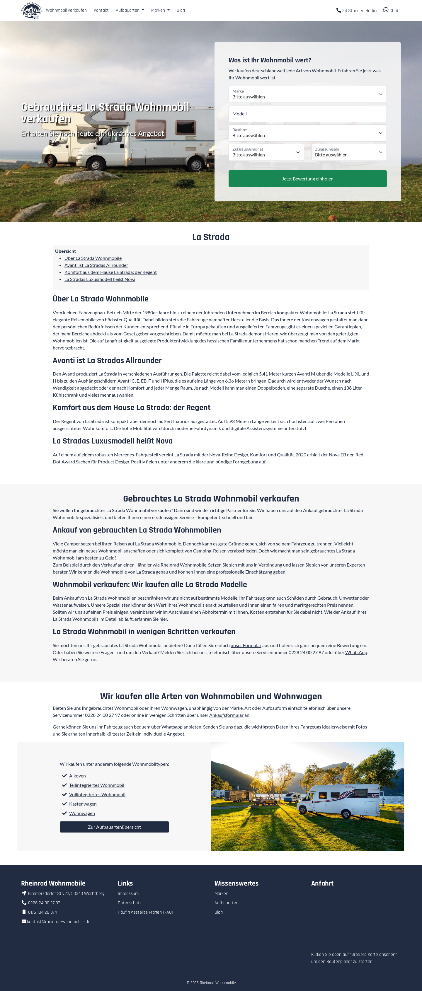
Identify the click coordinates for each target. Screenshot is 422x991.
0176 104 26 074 (39, 912)
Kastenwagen (83, 803)
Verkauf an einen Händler (126, 564)
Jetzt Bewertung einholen (307, 178)
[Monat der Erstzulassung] (266, 152)
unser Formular (246, 645)
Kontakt (101, 10)
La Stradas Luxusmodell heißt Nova (99, 279)
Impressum (128, 894)
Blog (181, 10)
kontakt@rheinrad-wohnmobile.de (55, 922)
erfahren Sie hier (151, 619)
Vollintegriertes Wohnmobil (97, 794)
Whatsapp (172, 726)
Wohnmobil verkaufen (66, 10)
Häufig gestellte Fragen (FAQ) (145, 912)
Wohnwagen (82, 813)
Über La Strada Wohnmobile (93, 258)
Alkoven (77, 775)
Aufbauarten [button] (128, 10)
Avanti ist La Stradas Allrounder (96, 265)
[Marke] (308, 94)
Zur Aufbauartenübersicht (114, 827)
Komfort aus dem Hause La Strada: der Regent (110, 272)
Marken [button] (158, 10)
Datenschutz (129, 903)
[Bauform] (308, 132)
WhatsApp (356, 652)
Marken (221, 894)
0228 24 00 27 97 (306, 652)
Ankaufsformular (226, 715)
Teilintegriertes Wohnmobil (96, 785)
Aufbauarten (226, 903)
